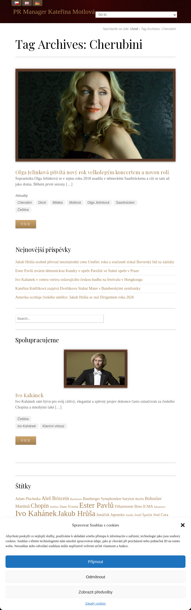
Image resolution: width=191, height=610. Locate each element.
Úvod (134, 29)
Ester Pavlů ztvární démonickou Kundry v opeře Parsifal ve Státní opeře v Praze (77, 271)
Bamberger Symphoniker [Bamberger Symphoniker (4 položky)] (102, 499)
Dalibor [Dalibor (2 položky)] (54, 506)
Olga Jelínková (98, 203)
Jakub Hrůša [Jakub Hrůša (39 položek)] (77, 513)
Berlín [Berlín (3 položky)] (139, 499)
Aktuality (21, 196)
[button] (182, 525)
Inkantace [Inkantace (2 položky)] (159, 506)
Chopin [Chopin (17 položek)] (40, 505)
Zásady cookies (95, 603)
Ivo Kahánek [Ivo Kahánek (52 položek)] (36, 513)
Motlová (75, 203)
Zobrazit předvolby (95, 592)
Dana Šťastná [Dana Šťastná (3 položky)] (69, 507)
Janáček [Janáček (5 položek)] (103, 514)
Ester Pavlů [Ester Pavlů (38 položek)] (96, 505)
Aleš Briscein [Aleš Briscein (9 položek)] (55, 498)
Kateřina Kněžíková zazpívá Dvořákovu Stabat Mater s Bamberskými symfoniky (78, 288)
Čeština (23, 210)
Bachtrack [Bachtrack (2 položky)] (76, 499)
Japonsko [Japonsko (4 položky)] (117, 515)
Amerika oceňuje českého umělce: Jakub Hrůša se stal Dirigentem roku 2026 (74, 297)
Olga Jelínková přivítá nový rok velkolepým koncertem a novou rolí (92, 172)
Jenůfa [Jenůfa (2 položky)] (129, 515)
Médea (58, 203)
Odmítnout (95, 576)
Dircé (42, 203)
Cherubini (25, 203)
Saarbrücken (125, 203)
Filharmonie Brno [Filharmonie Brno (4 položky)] (128, 506)
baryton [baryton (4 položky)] (128, 499)
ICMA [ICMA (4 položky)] (148, 506)
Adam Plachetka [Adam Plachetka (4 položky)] (28, 499)
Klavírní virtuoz (53, 426)
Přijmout (95, 561)
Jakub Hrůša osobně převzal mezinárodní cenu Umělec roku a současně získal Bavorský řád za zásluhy (94, 262)
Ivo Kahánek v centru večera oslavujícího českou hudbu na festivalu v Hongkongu (79, 280)
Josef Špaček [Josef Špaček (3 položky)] (143, 515)
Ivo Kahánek (29, 395)
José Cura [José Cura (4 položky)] (160, 515)
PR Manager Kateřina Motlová (54, 11)
